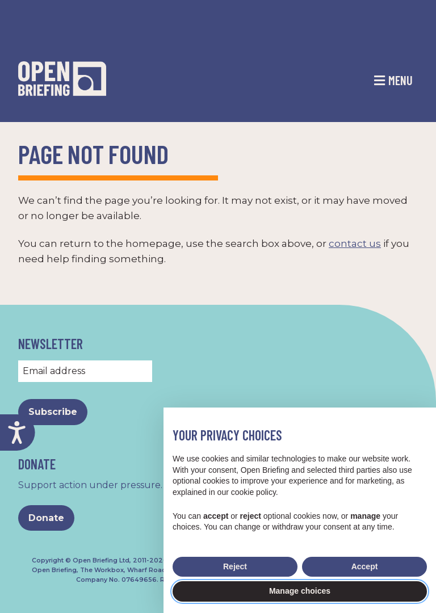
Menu (400, 80)
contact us (355, 243)
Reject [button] (235, 566)
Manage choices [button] (299, 590)
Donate (46, 518)
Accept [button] (364, 566)
